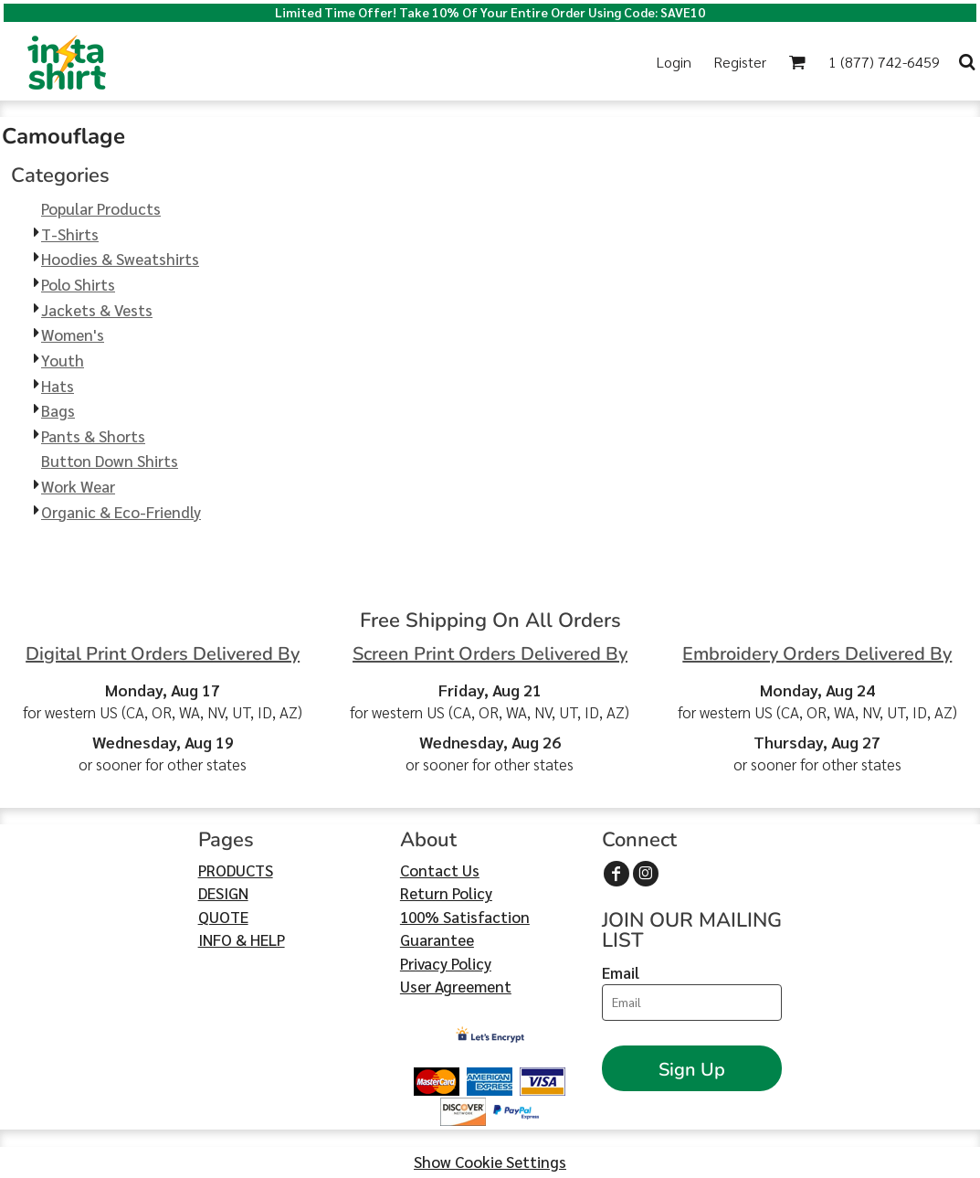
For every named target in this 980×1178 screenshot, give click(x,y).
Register (739, 61)
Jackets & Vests (97, 310)
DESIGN (223, 893)
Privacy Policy (445, 963)
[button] (797, 61)
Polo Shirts (78, 284)
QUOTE (223, 917)
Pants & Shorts (93, 436)
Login (674, 61)
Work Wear (78, 486)
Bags (58, 410)
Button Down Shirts (109, 461)
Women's (72, 334)
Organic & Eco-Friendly (121, 512)
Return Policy (446, 893)
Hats (57, 386)
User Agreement (455, 986)
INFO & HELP (241, 939)
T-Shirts (70, 234)
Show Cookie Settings (490, 1161)
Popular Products (101, 208)
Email (620, 972)
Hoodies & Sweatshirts (120, 259)
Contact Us (439, 870)
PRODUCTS (235, 870)
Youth (62, 360)
